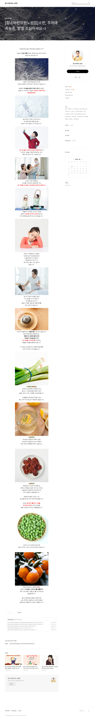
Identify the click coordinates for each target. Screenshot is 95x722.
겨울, (84, 111)
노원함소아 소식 (69, 89)
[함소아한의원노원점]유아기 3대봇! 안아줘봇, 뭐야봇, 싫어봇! (21, 626)
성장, (66, 109)
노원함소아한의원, (79, 111)
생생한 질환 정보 (69, 95)
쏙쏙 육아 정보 (11, 619)
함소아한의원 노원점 (11, 3)
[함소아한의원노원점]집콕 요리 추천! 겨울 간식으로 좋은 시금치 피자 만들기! (25, 624)
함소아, (73, 111)
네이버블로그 (14, 710)
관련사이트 (82, 710)
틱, (70, 111)
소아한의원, (79, 116)
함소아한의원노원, (83, 109)
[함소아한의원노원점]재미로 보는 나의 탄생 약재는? (19, 627)
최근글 (66, 125)
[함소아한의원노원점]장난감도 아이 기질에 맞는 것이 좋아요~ (21, 629)
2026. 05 (77, 159)
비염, (84, 114)
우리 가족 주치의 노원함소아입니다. (16, 680)
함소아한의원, (68, 116)
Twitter (74, 140)
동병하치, (70, 109)
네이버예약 (7, 710)
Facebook (67, 140)
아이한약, (67, 111)
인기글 (71, 125)
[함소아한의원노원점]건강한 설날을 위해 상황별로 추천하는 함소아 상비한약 (25, 622)
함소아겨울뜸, (85, 116)
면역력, (72, 114)
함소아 (20, 710)
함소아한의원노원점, (78, 114)
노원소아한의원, (75, 109)
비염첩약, (71, 119)
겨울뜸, (66, 119)
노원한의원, (74, 116)
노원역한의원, (76, 119)
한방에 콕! (68, 86)
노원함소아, (67, 114)
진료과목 (67, 98)
